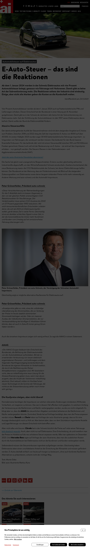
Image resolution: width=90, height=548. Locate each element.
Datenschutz (7, 545)
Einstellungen (40, 544)
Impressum (16, 545)
